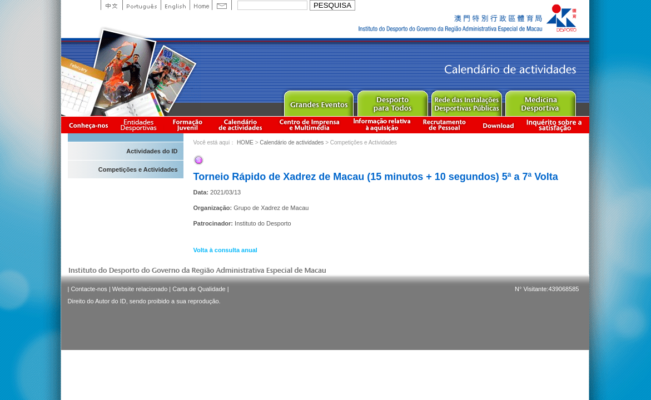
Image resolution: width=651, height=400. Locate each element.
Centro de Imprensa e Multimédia (310, 124)
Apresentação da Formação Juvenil (187, 124)
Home (201, 5)
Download (498, 124)
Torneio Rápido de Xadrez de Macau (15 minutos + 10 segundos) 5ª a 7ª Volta (375, 176)
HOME (245, 142)
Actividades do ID (151, 151)
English (175, 5)
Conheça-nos (88, 124)
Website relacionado (139, 289)
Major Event (318, 101)
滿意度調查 (556, 124)
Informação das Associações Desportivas (140, 124)
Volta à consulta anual (225, 250)
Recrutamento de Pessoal (445, 124)
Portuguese (141, 5)
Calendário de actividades (241, 124)
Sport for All (392, 101)
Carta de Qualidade (198, 289)
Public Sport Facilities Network (466, 101)
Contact (222, 5)
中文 (111, 5)
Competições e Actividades (138, 169)
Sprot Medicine (540, 101)
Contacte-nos (89, 289)
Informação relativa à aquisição (382, 124)
